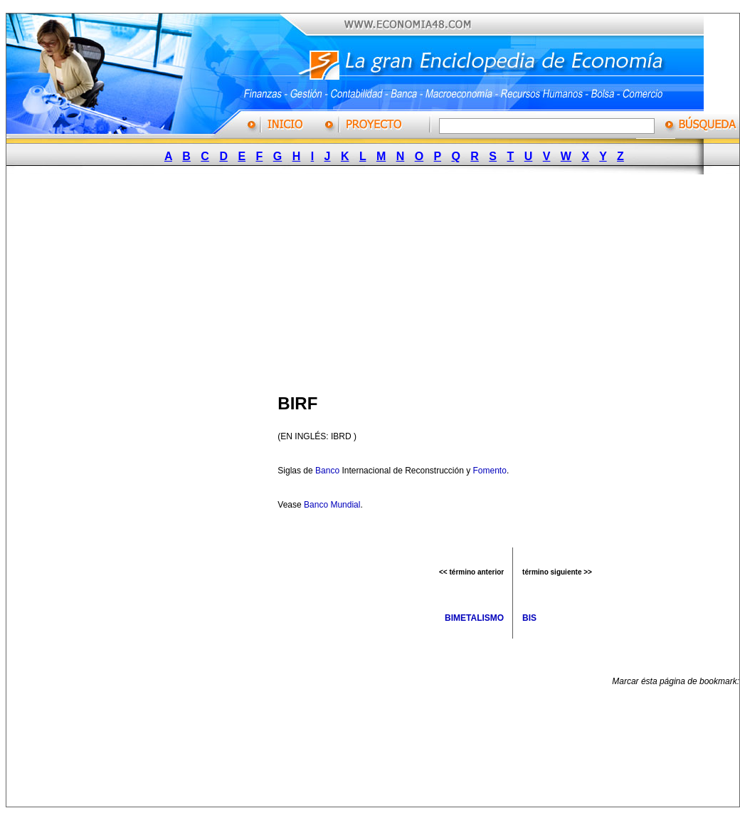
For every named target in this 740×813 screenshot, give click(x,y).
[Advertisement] (266, 279)
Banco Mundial (332, 505)
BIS (529, 618)
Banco (327, 471)
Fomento (490, 471)
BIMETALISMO (474, 618)
